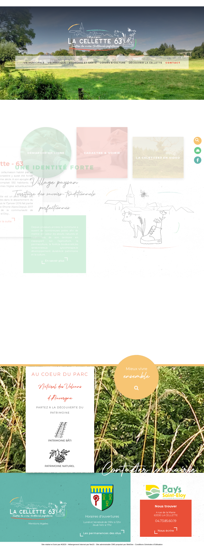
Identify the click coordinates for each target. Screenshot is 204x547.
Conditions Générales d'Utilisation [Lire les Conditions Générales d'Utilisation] (148, 544)
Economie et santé (83, 62)
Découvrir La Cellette (145, 62)
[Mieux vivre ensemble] (136, 377)
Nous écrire (166, 530)
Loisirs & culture (113, 62)
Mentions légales (38, 523)
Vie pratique (57, 62)
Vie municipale (34, 62)
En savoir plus (54, 233)
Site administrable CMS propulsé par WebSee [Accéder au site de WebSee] (115, 544)
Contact (172, 62)
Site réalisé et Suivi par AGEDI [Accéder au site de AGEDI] (53, 544)
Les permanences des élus (102, 533)
